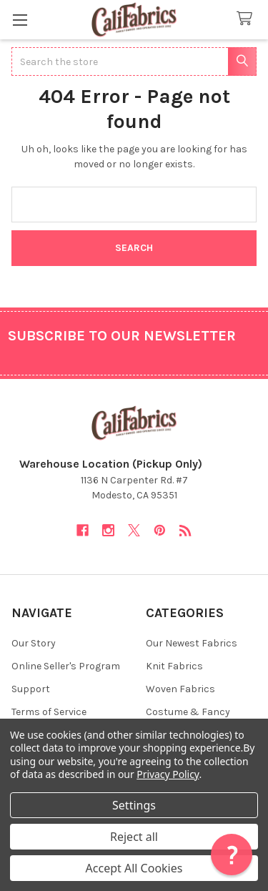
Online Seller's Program (65, 666)
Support (30, 689)
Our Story (33, 643)
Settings (134, 805)
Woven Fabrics (180, 689)
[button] (231, 854)
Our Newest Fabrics (191, 643)
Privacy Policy (168, 774)
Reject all (134, 837)
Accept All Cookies (134, 868)
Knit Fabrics (174, 666)
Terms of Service (48, 712)
